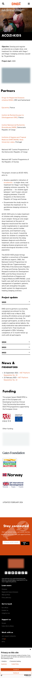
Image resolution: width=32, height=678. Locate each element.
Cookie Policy (15, 664)
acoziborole (8, 182)
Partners (8, 91)
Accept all (16, 669)
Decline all (16, 673)
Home (3, 10)
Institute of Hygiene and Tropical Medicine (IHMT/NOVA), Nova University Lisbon (14, 140)
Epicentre (5, 108)
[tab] (16, 302)
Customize (4, 664)
